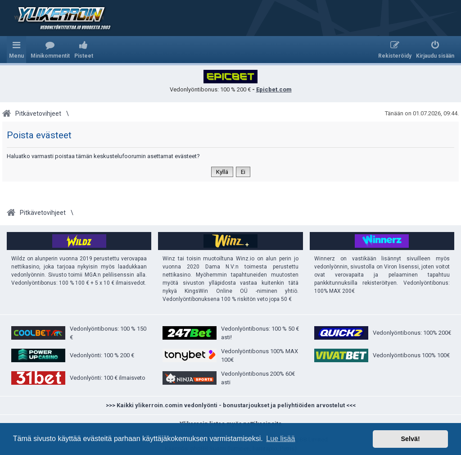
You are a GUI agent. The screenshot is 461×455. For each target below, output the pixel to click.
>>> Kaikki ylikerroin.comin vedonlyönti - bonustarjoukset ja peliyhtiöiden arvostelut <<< (231, 405)
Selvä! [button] (410, 438)
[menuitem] (50, 49)
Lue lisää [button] (280, 438)
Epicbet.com (274, 89)
